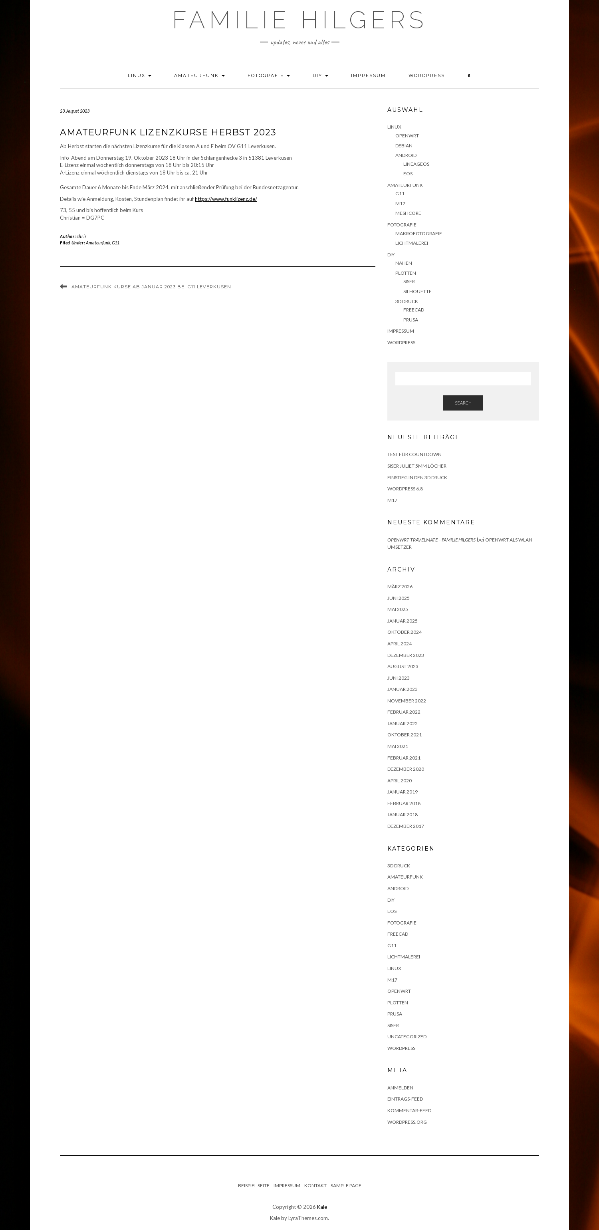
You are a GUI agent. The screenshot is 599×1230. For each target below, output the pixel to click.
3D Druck (406, 301)
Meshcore (408, 213)
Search (463, 402)
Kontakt (315, 1185)
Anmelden (400, 1088)
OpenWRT (407, 136)
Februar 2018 (403, 803)
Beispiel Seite (254, 1185)
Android (406, 155)
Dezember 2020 (405, 769)
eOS (408, 174)
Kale (322, 1207)
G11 (115, 242)
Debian (404, 146)
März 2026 (400, 586)
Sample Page (346, 1185)
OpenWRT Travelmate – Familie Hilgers (431, 540)
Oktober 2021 (404, 735)
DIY (320, 75)
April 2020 (399, 781)
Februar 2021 (403, 758)
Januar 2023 (402, 689)
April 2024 (399, 644)
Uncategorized (406, 1037)
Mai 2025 (397, 609)
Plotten (405, 273)
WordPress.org (407, 1122)
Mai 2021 (397, 746)
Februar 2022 (403, 712)
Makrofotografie (418, 233)
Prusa (410, 320)
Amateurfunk (199, 75)
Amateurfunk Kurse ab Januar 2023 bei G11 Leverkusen (151, 287)
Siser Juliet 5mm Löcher (416, 466)
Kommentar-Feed (409, 1110)
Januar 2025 (402, 621)
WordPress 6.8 (405, 489)
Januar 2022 (402, 723)
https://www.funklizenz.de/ (226, 199)
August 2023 (403, 666)
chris (82, 236)
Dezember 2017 (405, 826)
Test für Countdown (414, 454)
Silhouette (417, 291)
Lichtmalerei (411, 243)
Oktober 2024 (404, 632)
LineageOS (416, 164)
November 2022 (406, 701)
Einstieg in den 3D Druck (417, 477)
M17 (400, 203)
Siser (409, 281)
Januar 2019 (402, 792)
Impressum (368, 75)
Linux (139, 75)
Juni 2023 (398, 678)
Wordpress (401, 1048)
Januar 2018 (402, 814)
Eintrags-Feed (405, 1099)
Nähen (403, 263)
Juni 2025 (398, 598)
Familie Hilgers (299, 20)
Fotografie (269, 75)
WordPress (427, 75)
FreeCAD (413, 310)
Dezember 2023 (405, 655)
